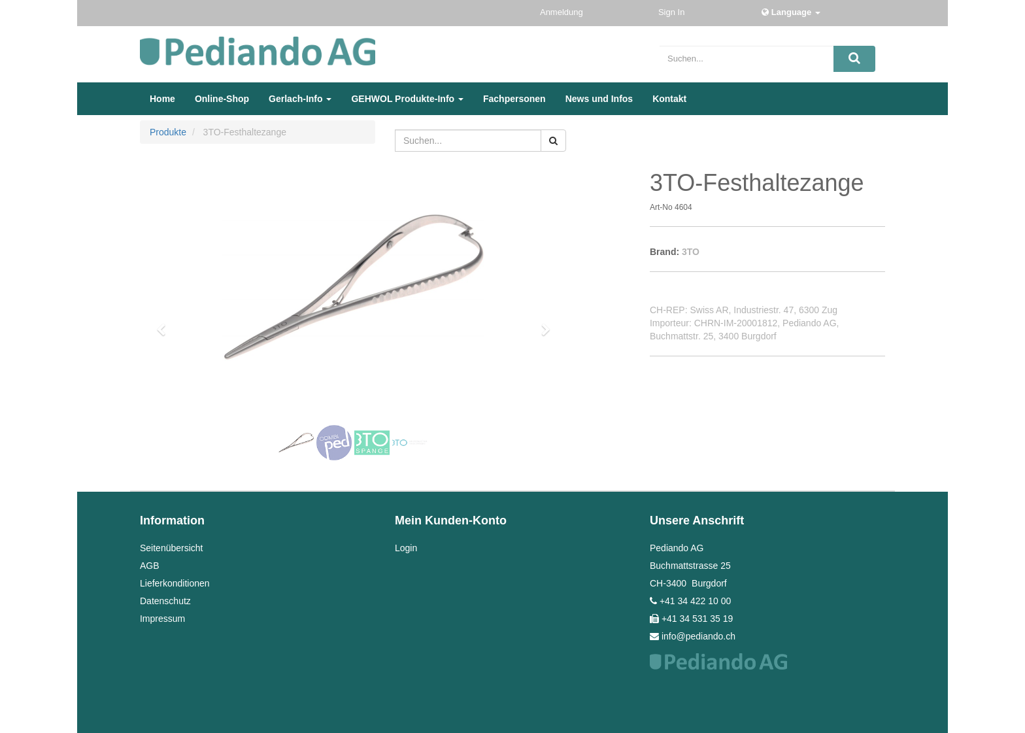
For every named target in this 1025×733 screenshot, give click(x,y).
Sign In (672, 12)
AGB (150, 565)
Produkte (168, 132)
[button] (165, 323)
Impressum (162, 618)
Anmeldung (562, 12)
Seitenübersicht (171, 548)
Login (406, 548)
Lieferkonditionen (175, 583)
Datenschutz (165, 601)
